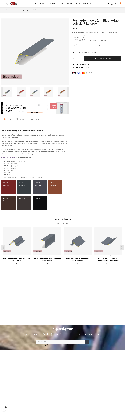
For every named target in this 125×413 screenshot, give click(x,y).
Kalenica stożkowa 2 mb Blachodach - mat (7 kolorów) (16, 259)
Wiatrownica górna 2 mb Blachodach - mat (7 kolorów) (47, 259)
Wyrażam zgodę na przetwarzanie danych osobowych (54, 345)
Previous (2, 92)
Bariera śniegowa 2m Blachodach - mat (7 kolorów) (78, 259)
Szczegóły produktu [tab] (18, 119)
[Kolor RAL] (84, 52)
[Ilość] (76, 58)
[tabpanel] (16, 247)
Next (68, 92)
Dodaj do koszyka (102, 59)
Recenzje (35, 119)
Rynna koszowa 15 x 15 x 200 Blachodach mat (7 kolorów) (108, 259)
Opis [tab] (3, 119)
